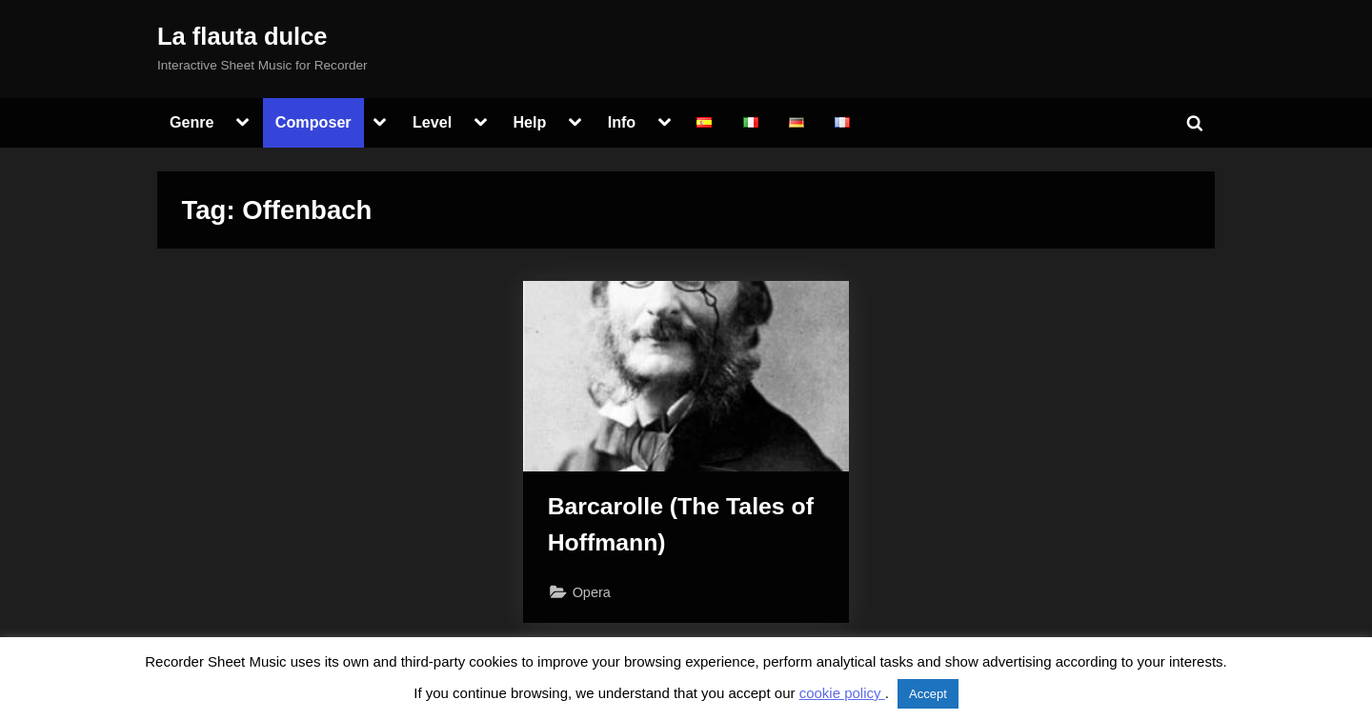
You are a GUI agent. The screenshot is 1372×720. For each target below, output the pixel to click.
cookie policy (842, 693)
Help (529, 121)
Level (432, 121)
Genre (192, 121)
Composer (313, 121)
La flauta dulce (242, 36)
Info (622, 121)
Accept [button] (928, 694)
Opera (592, 592)
